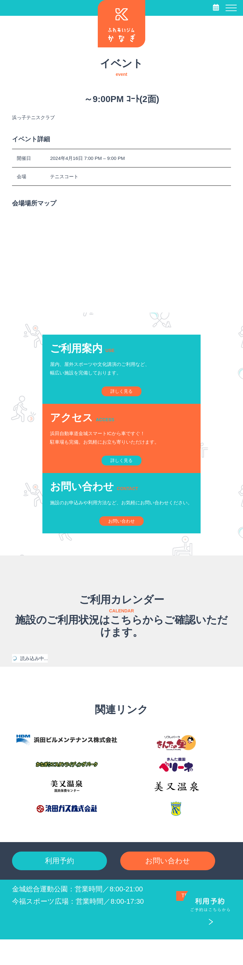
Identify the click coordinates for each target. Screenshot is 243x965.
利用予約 (59, 884)
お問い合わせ (167, 884)
